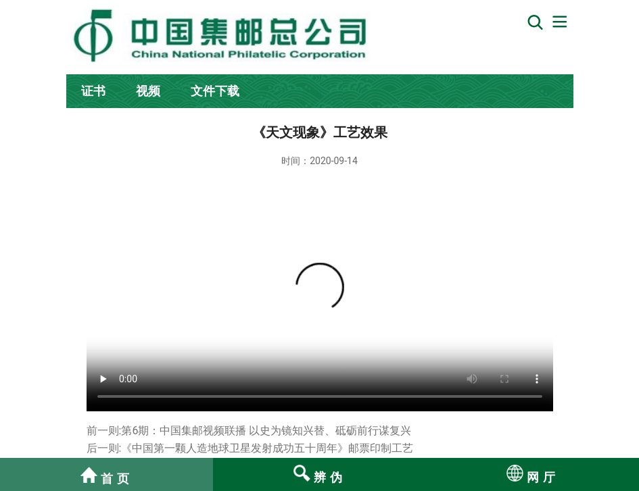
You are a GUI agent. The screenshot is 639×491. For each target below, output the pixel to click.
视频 (148, 91)
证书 (93, 91)
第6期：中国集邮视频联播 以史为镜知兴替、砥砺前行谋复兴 (266, 430)
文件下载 (215, 91)
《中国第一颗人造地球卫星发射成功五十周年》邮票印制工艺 (267, 448)
